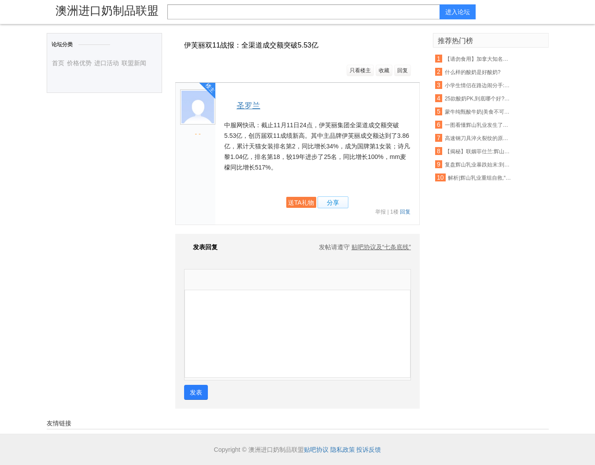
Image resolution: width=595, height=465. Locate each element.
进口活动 (106, 62)
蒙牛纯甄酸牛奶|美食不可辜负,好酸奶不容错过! (478, 112)
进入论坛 (457, 11)
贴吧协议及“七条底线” (381, 247)
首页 (58, 62)
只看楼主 (360, 70)
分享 (333, 202)
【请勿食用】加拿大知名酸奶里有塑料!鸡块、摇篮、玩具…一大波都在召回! (478, 59)
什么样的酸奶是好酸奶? (473, 72)
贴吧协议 (316, 449)
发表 (196, 392)
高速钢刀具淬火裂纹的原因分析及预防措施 (478, 138)
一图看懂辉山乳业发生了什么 (478, 125)
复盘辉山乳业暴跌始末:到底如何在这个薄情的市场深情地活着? (478, 165)
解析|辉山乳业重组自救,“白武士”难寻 (481, 178)
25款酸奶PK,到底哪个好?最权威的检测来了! (478, 99)
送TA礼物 (301, 202)
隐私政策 (342, 449)
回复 (402, 70)
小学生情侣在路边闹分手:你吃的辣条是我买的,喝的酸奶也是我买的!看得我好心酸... (478, 85)
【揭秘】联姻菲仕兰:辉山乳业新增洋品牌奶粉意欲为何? (478, 151)
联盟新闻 (134, 62)
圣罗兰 (248, 105)
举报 (380, 212)
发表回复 (201, 247)
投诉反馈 (368, 449)
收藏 (384, 70)
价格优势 (79, 62)
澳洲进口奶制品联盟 (107, 10)
